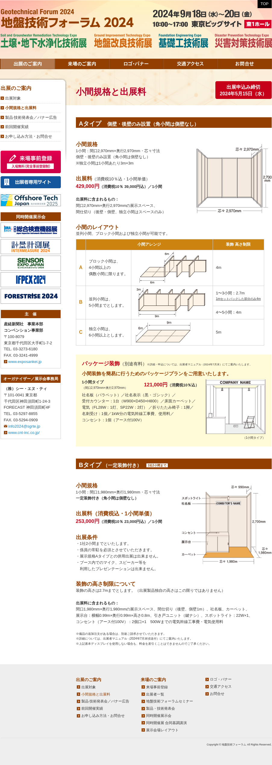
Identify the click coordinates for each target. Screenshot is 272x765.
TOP (265, 4)
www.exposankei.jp (25, 361)
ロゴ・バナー (136, 64)
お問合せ (244, 64)
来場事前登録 (157, 687)
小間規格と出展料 (20, 108)
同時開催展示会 (158, 716)
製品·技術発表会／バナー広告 (31, 117)
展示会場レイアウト (162, 730)
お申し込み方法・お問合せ (28, 136)
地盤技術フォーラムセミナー (169, 701)
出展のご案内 (28, 64)
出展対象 (13, 98)
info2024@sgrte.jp (24, 426)
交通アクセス (190, 64)
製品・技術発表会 (160, 708)
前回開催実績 (17, 126)
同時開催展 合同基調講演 (166, 723)
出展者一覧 (155, 694)
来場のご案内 (82, 64)
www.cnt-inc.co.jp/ (24, 432)
